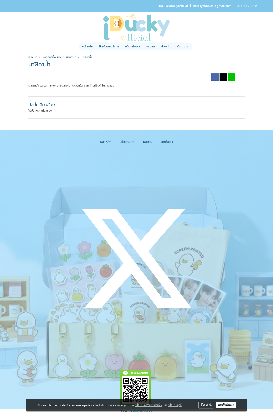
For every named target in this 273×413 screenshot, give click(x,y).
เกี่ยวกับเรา (132, 46)
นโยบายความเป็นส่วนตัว (148, 405)
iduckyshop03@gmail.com (212, 6)
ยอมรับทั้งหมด (226, 405)
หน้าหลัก (87, 46)
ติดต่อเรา (183, 46)
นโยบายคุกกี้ (175, 405)
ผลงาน (150, 46)
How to (166, 46)
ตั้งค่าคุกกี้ (206, 405)
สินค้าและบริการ (109, 46)
